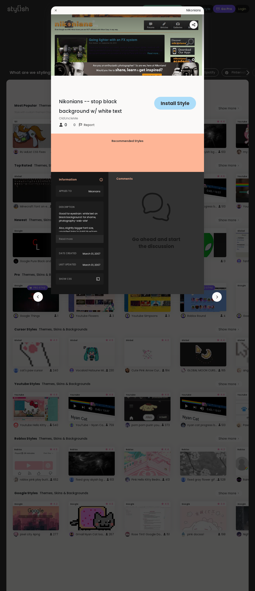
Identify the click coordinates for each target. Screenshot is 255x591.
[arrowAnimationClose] (38, 297)
